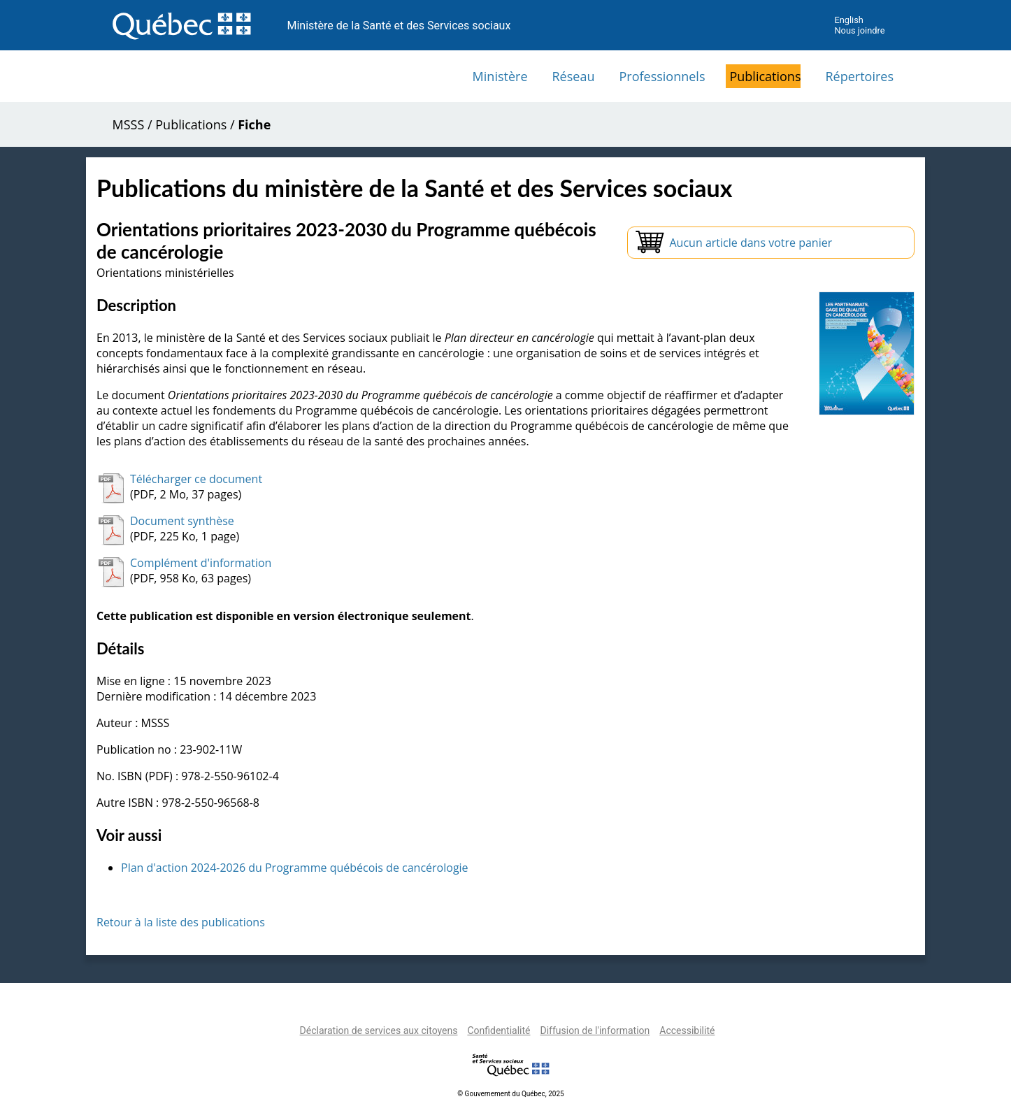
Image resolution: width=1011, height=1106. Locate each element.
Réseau (573, 76)
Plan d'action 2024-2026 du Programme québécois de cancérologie (294, 867)
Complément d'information (200, 562)
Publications (765, 76)
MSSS (129, 124)
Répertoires (859, 76)
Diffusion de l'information (595, 1030)
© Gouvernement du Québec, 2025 (510, 1094)
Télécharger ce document (196, 479)
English (848, 20)
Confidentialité (498, 1030)
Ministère (500, 76)
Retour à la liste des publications (180, 922)
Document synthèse (182, 521)
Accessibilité (687, 1030)
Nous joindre (859, 30)
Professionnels (662, 76)
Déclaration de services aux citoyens (379, 1030)
